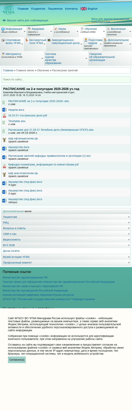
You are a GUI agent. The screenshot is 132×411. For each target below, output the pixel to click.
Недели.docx (16, 109)
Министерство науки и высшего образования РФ (33, 286)
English (89, 8)
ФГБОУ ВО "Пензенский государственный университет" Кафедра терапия (49, 299)
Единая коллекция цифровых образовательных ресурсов (38, 294)
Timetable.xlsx (16, 121)
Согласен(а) (16, 359)
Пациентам (55, 8)
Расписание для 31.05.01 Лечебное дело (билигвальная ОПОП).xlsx (51, 129)
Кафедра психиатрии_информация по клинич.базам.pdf (43, 164)
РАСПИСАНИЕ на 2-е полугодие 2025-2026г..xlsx (38, 101)
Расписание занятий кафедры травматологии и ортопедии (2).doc (49, 155)
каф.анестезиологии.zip (23, 173)
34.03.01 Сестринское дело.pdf (27, 115)
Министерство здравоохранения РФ (25, 277)
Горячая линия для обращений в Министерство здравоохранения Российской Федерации (59, 281)
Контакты (71, 8)
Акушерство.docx (18, 147)
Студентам (38, 8)
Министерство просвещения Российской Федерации (35, 290)
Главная (23, 8)
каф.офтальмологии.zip (23, 138)
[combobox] (66, 79)
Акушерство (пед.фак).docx (25, 181)
